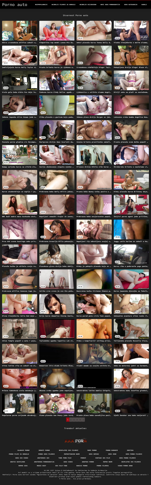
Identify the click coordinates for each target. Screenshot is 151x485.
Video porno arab (125, 466)
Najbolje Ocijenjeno (88, 4)
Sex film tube (61, 466)
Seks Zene (112, 454)
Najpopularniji (41, 4)
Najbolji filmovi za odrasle (63, 4)
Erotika (130, 450)
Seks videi (68, 462)
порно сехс (23, 466)
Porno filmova (103, 466)
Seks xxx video (21, 458)
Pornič (83, 458)
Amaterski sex (43, 458)
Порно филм (107, 462)
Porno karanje (112, 450)
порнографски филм (72, 454)
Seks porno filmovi (134, 454)
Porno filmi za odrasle (19, 454)
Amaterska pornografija (44, 462)
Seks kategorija (130, 4)
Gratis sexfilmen (17, 462)
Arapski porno (88, 462)
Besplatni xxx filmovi (68, 450)
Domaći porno (44, 450)
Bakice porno (81, 466)
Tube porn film (65, 458)
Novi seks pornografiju (110, 4)
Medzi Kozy (41, 466)
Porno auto (66, 479)
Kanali (144, 4)
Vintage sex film (102, 458)
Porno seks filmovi (46, 454)
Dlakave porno (24, 450)
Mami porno (92, 450)
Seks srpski (94, 454)
